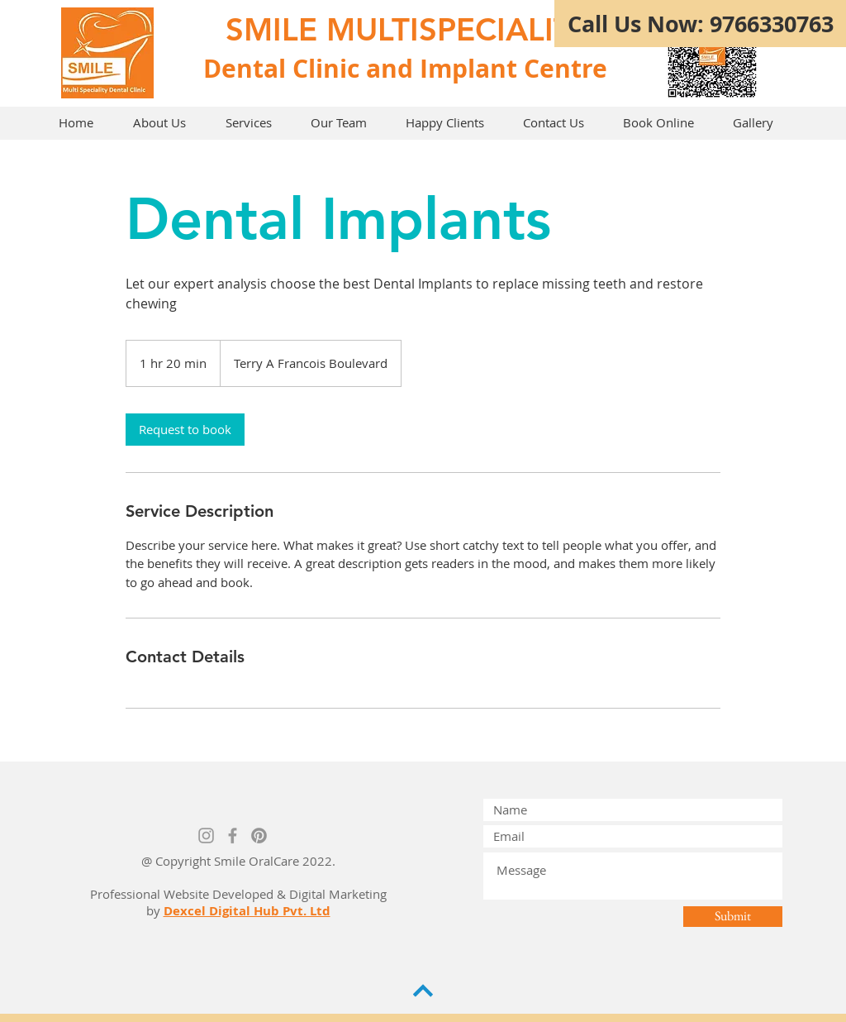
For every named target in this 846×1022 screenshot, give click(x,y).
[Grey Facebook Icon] (232, 835)
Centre (565, 68)
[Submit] (732, 916)
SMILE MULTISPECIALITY (409, 29)
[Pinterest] (259, 835)
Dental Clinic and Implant (360, 68)
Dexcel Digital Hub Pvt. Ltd (247, 910)
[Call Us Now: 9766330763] (700, 23)
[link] (185, 429)
